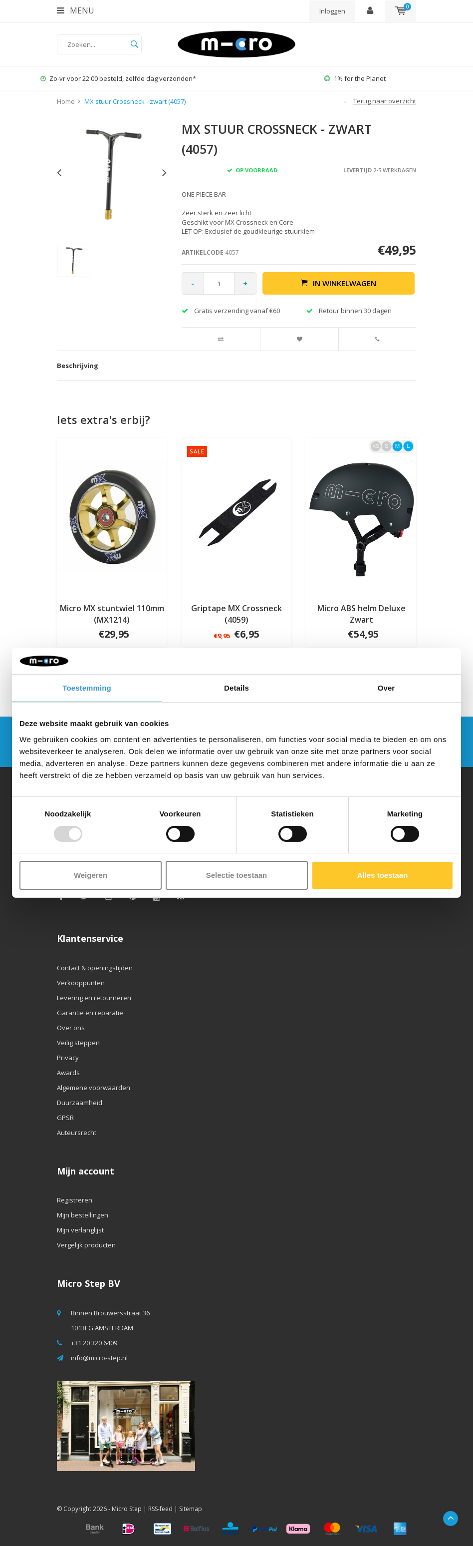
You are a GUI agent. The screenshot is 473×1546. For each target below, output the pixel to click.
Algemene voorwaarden (93, 1087)
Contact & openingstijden (95, 967)
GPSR (65, 1117)
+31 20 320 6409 (94, 1342)
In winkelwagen (338, 283)
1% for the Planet (355, 78)
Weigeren (90, 875)
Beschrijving (77, 365)
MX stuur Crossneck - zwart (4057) (135, 101)
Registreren (74, 1199)
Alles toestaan (382, 875)
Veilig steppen (78, 1042)
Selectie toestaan (236, 875)
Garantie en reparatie (90, 1012)
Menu (75, 10)
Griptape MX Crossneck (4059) (236, 614)
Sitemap (190, 1509)
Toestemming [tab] (86, 688)
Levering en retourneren (94, 997)
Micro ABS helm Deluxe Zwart (361, 614)
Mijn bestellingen (82, 1214)
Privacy (68, 1057)
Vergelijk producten (86, 1244)
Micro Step (127, 1509)
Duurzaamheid (79, 1102)
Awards (68, 1072)
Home (66, 101)
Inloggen (332, 10)
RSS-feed (160, 1509)
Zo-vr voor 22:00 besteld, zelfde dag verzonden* (118, 78)
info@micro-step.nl (99, 1357)
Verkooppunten (81, 982)
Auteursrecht (76, 1132)
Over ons (71, 1027)
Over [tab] (386, 688)
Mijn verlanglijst (80, 1229)
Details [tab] (236, 688)
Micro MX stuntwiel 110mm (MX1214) (112, 614)
